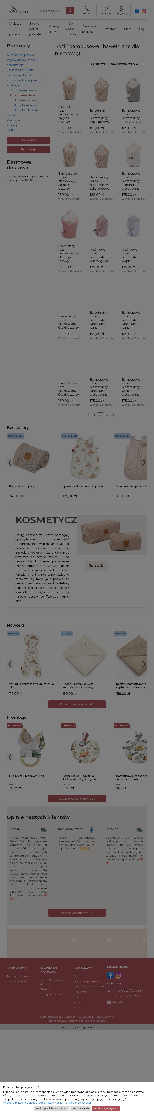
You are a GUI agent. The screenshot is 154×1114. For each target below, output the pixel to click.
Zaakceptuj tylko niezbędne (51, 1108)
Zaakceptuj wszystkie (106, 1108)
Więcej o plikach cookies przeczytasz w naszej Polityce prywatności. (47, 1102)
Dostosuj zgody (80, 1108)
